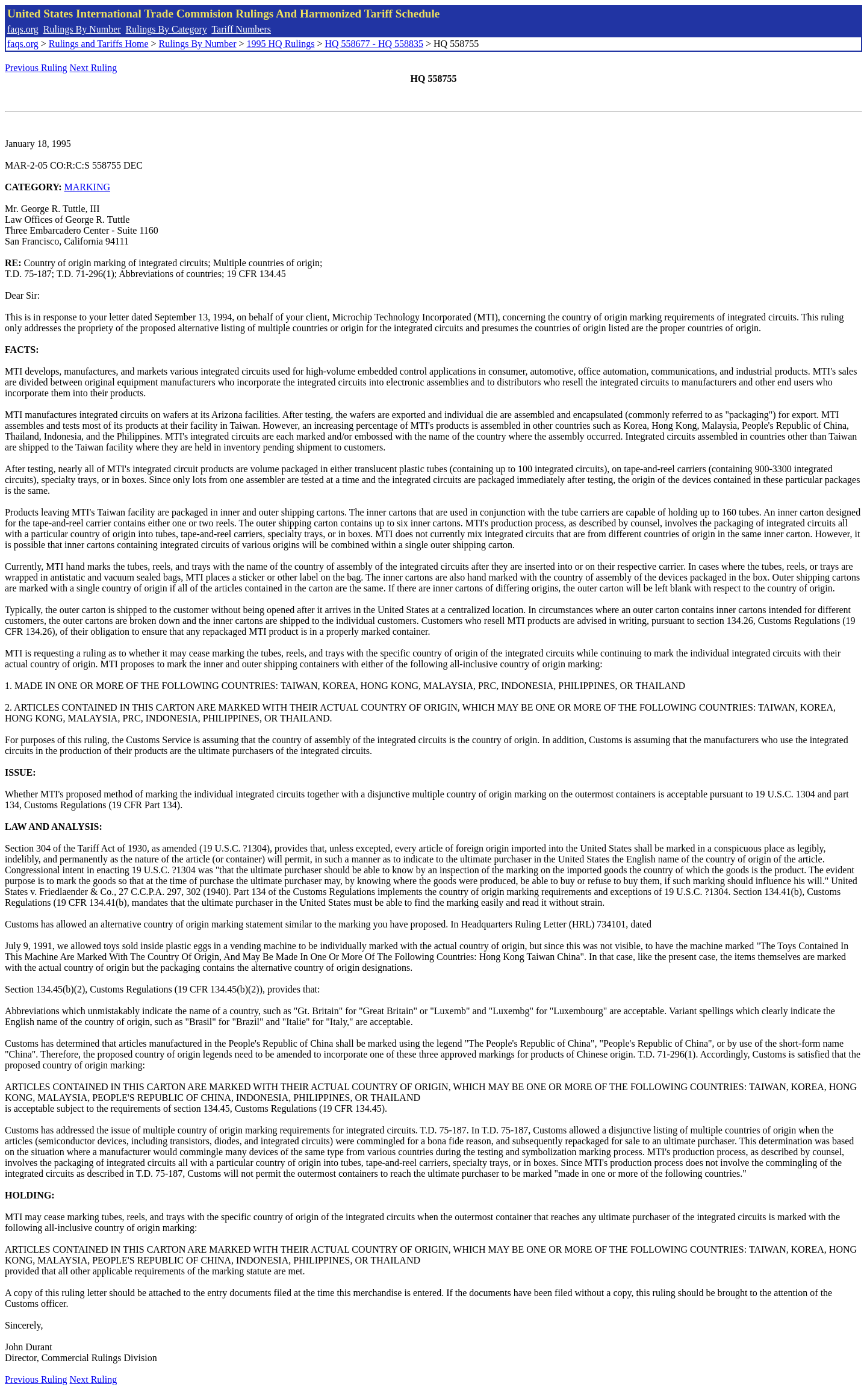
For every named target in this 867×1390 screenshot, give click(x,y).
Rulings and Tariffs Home (99, 44)
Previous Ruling (36, 68)
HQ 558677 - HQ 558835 (374, 44)
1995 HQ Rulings (281, 44)
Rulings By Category (166, 29)
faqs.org (23, 29)
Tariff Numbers (241, 29)
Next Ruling (93, 68)
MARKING (87, 187)
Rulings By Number (82, 29)
